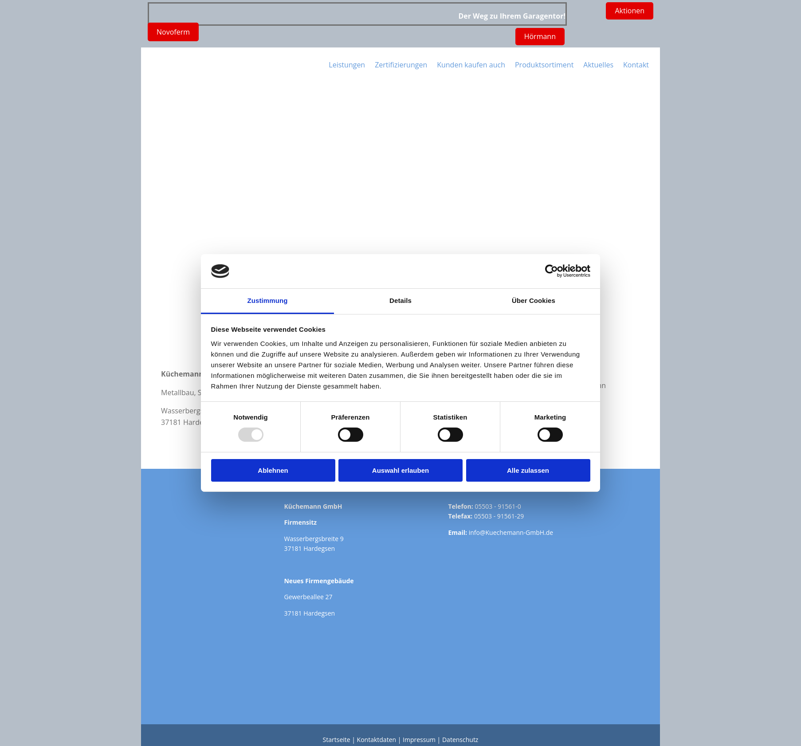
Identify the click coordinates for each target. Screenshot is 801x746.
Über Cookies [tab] (533, 300)
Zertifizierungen (401, 65)
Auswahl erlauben (400, 470)
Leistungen (347, 65)
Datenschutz (460, 739)
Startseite (336, 739)
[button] (540, 36)
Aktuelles (598, 65)
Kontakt (636, 65)
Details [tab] (400, 300)
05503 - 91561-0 (498, 506)
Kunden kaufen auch (471, 65)
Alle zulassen (528, 470)
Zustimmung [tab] (267, 300)
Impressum (419, 739)
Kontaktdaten (376, 739)
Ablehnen (273, 470)
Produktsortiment (544, 65)
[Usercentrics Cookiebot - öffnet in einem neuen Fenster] (551, 271)
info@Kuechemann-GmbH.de (511, 532)
